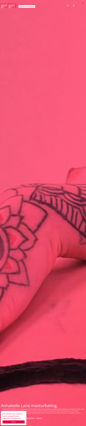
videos (39, 418)
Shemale (30, 418)
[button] (68, 5)
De (83, 3)
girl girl (8, 5)
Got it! (14, 422)
